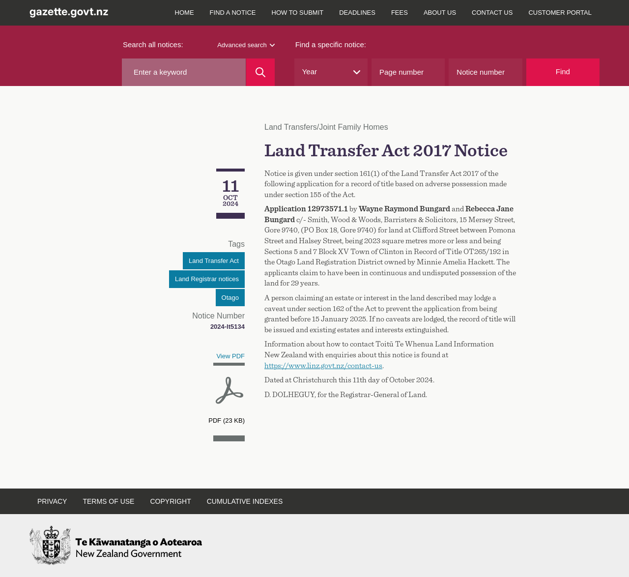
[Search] (260, 72)
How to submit (298, 12)
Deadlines (357, 12)
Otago (230, 297)
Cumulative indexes (245, 501)
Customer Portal (560, 12)
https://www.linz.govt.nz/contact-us (323, 366)
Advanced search (245, 45)
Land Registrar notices (207, 279)
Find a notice (233, 12)
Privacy (52, 501)
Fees (399, 12)
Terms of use (108, 501)
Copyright (170, 501)
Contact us (492, 12)
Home (184, 12)
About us (440, 12)
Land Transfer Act (214, 260)
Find (563, 71)
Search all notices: (153, 44)
